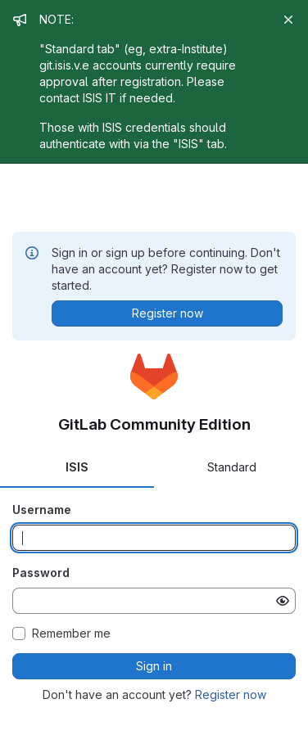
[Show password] (283, 601)
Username (41, 509)
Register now (230, 694)
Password (41, 572)
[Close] (288, 19)
